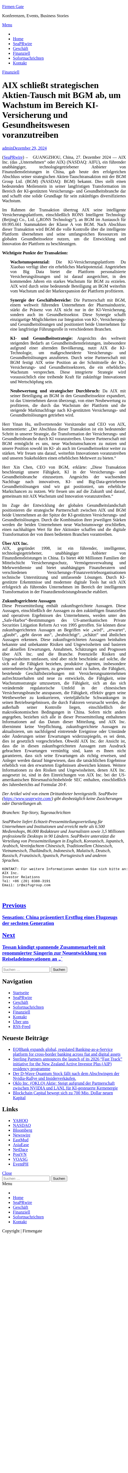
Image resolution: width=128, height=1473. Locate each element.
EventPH (21, 1168)
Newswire (21, 1139)
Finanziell (21, 53)
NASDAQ (22, 1129)
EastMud (21, 1144)
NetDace (20, 1153)
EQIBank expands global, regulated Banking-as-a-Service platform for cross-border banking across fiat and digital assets (66, 1056)
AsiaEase (21, 1148)
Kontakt (20, 63)
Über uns (21, 1025)
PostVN (20, 1158)
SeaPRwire (22, 43)
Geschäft (20, 48)
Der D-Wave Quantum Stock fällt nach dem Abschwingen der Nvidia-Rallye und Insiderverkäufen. (66, 1080)
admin (7, 148)
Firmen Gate (13, 6)
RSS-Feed (21, 1030)
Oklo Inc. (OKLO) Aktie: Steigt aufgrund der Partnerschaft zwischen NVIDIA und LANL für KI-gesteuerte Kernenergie (65, 1089)
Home (18, 39)
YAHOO (20, 1124)
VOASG (20, 1163)
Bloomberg (22, 1134)
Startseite (21, 996)
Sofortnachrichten (28, 58)
